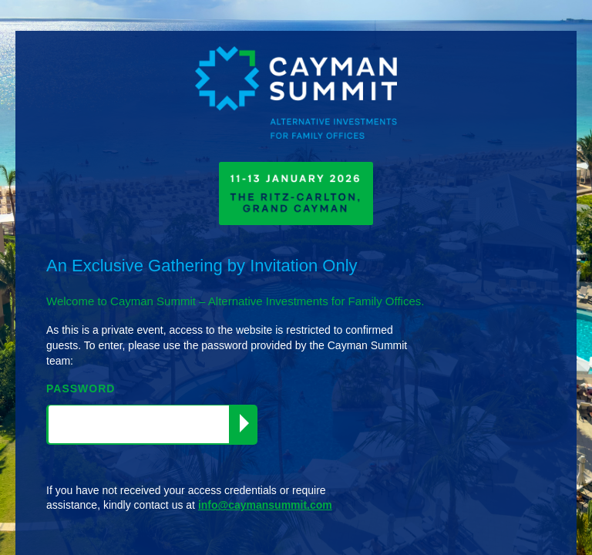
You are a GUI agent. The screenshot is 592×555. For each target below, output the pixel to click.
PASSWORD (80, 388)
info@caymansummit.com (265, 505)
